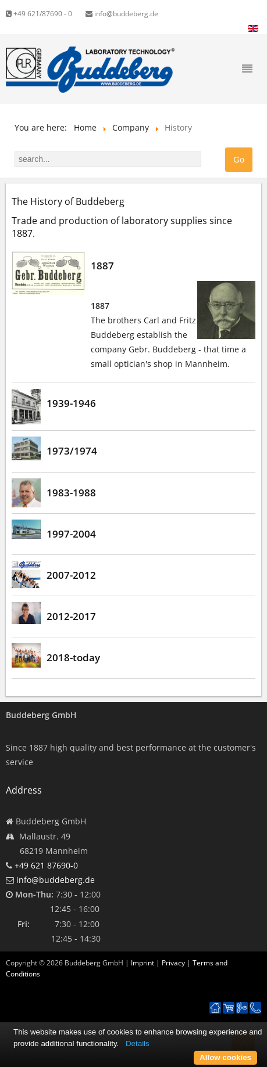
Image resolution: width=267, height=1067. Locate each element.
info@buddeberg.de (122, 14)
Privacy (173, 963)
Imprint (142, 963)
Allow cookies (225, 1057)
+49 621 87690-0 (46, 865)
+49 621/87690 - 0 (39, 14)
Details (137, 1043)
